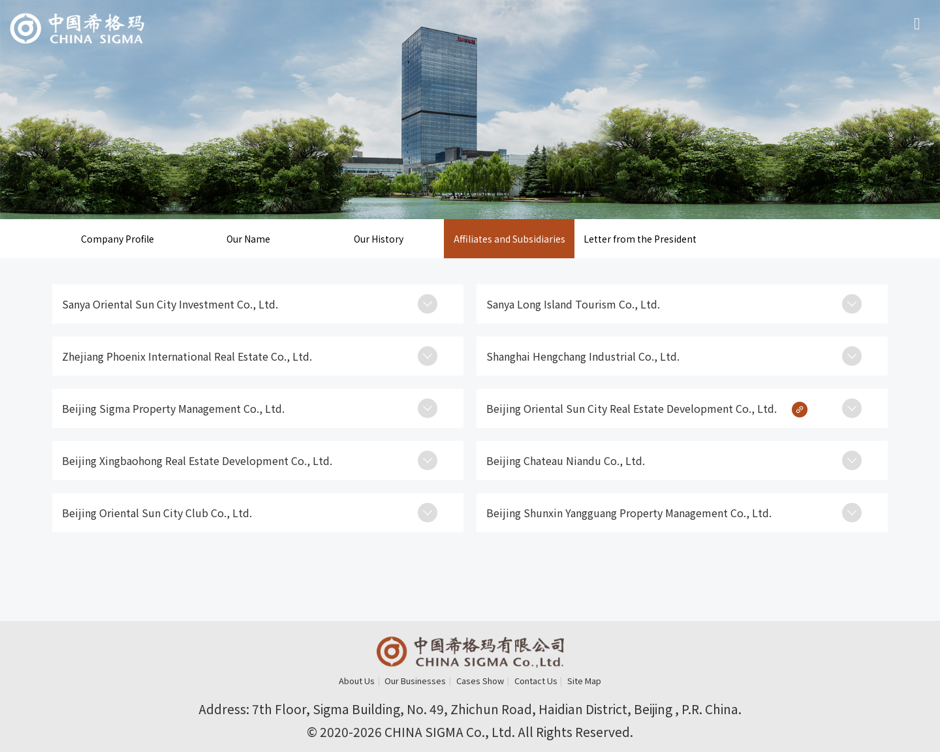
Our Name (248, 238)
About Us (357, 680)
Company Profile (117, 238)
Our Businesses (415, 680)
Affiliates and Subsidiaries (509, 238)
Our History (378, 238)
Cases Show (480, 680)
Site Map (584, 680)
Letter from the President (640, 238)
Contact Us (535, 680)
